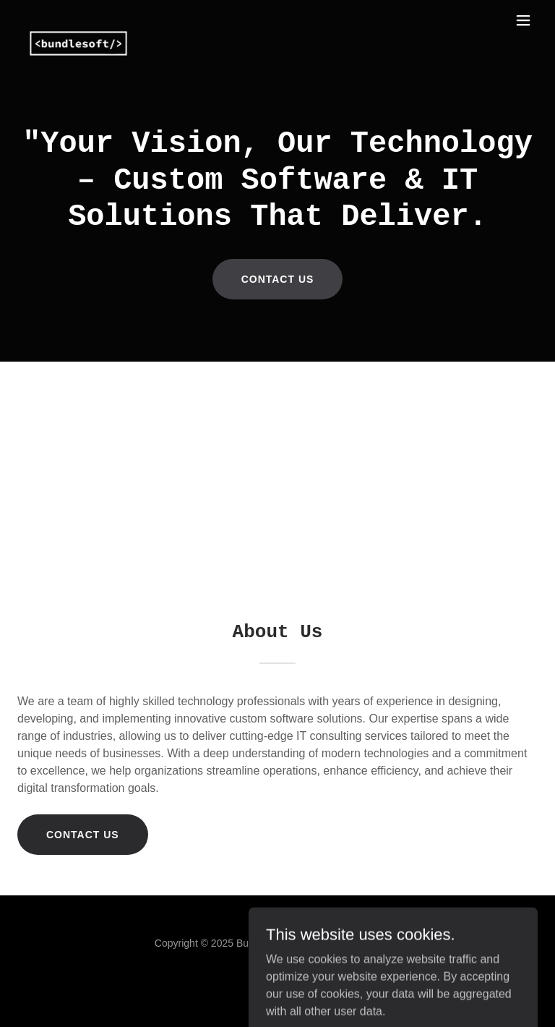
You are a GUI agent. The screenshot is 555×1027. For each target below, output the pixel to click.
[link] (78, 20)
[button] (523, 20)
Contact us (277, 279)
